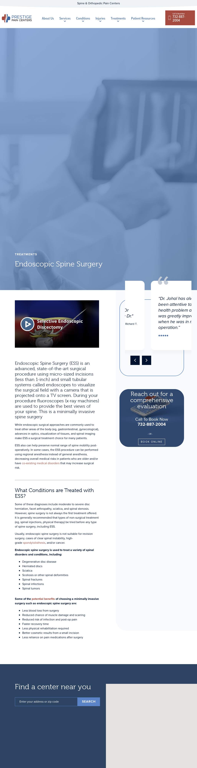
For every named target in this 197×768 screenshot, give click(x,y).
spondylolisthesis (34, 543)
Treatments (118, 19)
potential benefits (43, 599)
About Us (48, 18)
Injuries (100, 19)
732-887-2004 (152, 424)
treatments (26, 254)
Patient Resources (143, 19)
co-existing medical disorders (41, 463)
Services (64, 19)
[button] (135, 360)
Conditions (83, 19)
